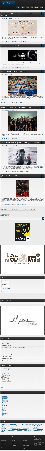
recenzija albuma (32, 424)
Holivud (30, 166)
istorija (12, 428)
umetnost (6, 430)
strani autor (37, 424)
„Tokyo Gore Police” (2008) (9, 176)
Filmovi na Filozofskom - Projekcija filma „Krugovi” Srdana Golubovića (18, 14)
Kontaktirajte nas (14, 445)
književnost (17, 171)
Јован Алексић (4, 402)
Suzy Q (3, 411)
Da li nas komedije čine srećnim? (7, 356)
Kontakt (41, 7)
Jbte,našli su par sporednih (6, 368)
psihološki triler (22, 425)
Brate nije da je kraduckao (6, 375)
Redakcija (13, 440)
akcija (16, 67)
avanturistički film (23, 429)
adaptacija (27, 171)
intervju (33, 425)
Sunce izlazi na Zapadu (5, 343)
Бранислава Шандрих (5, 401)
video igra (14, 426)
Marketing (13, 443)
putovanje (28, 426)
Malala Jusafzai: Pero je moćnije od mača (8, 354)
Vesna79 (3, 406)
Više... (2, 41)
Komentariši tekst (7, 41)
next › (31, 209)
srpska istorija (5, 425)
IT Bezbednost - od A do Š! (6, 360)
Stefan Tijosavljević (5, 413)
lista (24, 171)
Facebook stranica (4, 440)
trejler (28, 67)
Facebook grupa (3, 442)
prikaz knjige (25, 424)
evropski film (17, 427)
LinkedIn (2, 445)
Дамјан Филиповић (5, 397)
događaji (20, 41)
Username (3, 280)
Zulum (2, 403)
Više (2, 387)
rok (26, 425)
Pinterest (2, 447)
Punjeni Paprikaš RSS (4, 448)
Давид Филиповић (4, 398)
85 (14, 209)
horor (16, 204)
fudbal (27, 427)
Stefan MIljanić (4, 414)
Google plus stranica (4, 443)
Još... (2, 416)
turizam (11, 426)
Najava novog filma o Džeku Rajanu (11, 46)
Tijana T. (3, 407)
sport (21, 424)
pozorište (11, 425)
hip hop (31, 426)
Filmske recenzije (26, 445)
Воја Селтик (3, 399)
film (38, 426)
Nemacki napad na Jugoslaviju (7, 373)
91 (27, 209)
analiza (33, 426)
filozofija (38, 425)
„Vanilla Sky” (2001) (5, 349)
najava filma (24, 67)
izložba (2, 431)
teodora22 (3, 408)
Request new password (6, 288)
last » (34, 209)
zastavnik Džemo (4, 404)
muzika (16, 138)
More (2, 432)
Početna (18, 7)
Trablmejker (25, 443)
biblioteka (22, 102)
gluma (36, 426)
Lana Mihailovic (9, 48)
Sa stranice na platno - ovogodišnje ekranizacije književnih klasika (20, 143)
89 (23, 209)
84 (12, 209)
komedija (24, 430)
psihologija (9, 429)
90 (25, 209)
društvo (35, 429)
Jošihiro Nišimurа (30, 199)
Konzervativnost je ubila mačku (7, 358)
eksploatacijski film (23, 204)
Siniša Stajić (3, 415)
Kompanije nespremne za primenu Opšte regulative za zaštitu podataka (13, 347)
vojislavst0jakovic (4, 405)
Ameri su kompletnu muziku (6, 381)
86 (16, 209)
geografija (18, 429)
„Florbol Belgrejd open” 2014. (6, 345)
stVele (2, 412)
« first (2, 209)
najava (8, 426)
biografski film (14, 429)
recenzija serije (4, 424)
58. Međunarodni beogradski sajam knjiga (13, 71)
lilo (6, 74)
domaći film (17, 41)
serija (10, 430)
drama (3, 428)
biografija (4, 429)
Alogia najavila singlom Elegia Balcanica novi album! (16, 107)
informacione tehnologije (21, 426)
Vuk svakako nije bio (5, 377)
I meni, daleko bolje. (5, 384)
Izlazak (24, 442)
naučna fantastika (33, 430)
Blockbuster (25, 448)
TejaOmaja (3, 409)
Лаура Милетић (4, 396)
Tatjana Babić (4, 410)
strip (36, 425)
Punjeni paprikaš (9, 18)
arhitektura (5, 426)
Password (3, 284)
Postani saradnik (14, 442)
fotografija (14, 425)
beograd (24, 41)
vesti (16, 102)
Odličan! (3, 379)
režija (40, 426)
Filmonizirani (25, 447)
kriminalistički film (40, 429)
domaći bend (30, 429)
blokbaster (18, 425)
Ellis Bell (7, 145)
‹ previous (5, 209)
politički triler (19, 67)
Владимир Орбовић (5, 400)
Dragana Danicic (9, 110)
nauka (41, 425)
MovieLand (25, 440)
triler (15, 424)
